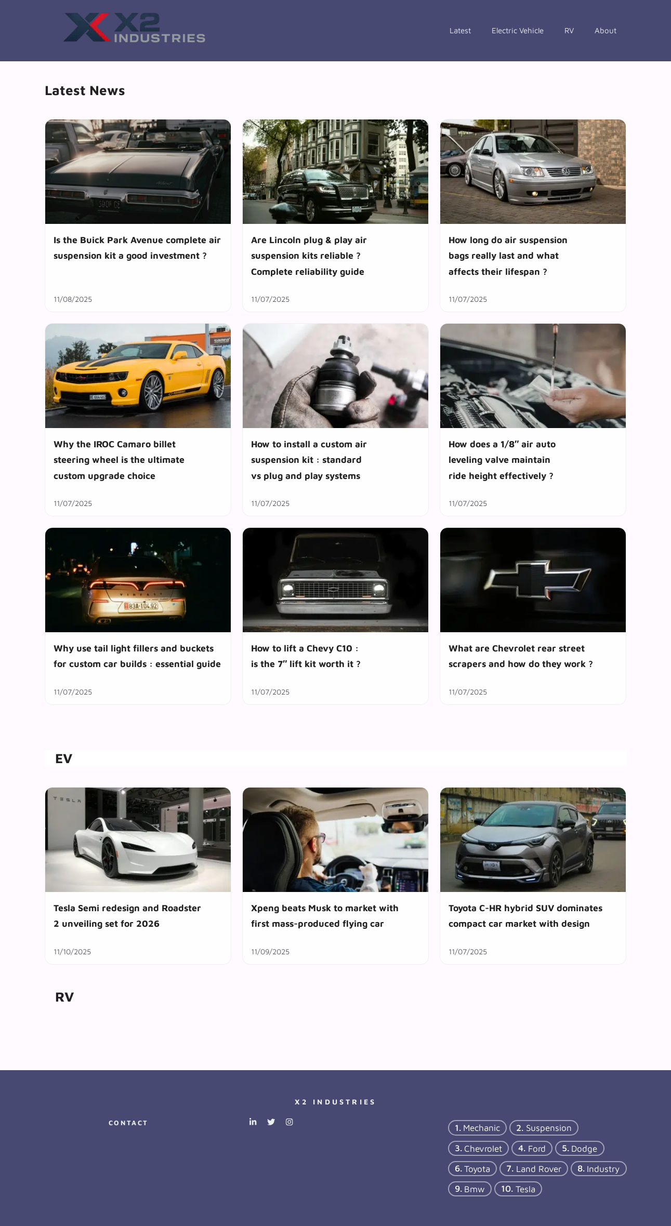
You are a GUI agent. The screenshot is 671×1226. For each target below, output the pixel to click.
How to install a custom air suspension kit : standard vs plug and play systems (309, 459)
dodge (584, 1148)
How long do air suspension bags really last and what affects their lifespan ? (508, 255)
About (605, 30)
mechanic (481, 1128)
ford (537, 1148)
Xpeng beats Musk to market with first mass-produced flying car (325, 915)
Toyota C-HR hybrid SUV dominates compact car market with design (525, 915)
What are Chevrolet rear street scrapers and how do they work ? (521, 656)
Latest (460, 30)
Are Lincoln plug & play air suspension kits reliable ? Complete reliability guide (309, 255)
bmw (474, 1188)
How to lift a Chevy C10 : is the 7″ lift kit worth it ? (306, 656)
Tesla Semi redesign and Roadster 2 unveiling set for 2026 (127, 915)
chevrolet (483, 1148)
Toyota (477, 1168)
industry (603, 1168)
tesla (525, 1188)
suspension (549, 1128)
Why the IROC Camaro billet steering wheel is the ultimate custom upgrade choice (119, 459)
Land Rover (538, 1168)
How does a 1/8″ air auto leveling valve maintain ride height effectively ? (502, 459)
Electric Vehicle (518, 30)
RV (569, 30)
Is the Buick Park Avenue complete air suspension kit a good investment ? (137, 247)
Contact (129, 1122)
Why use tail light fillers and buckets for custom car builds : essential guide (137, 656)
